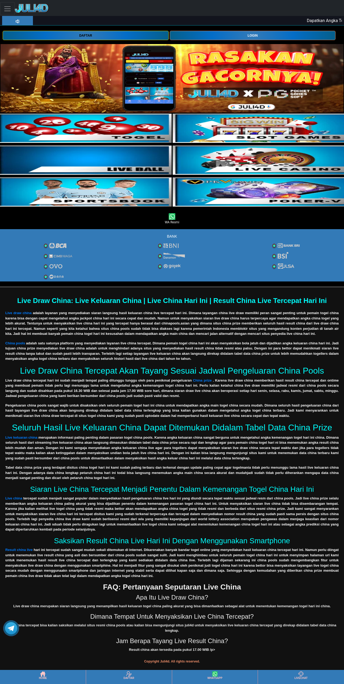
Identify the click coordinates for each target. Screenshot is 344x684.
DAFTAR (85, 35)
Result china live (19, 550)
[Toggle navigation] (7, 8)
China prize (202, 380)
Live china (13, 498)
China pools (15, 343)
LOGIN (253, 35)
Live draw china (18, 313)
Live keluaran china (21, 437)
